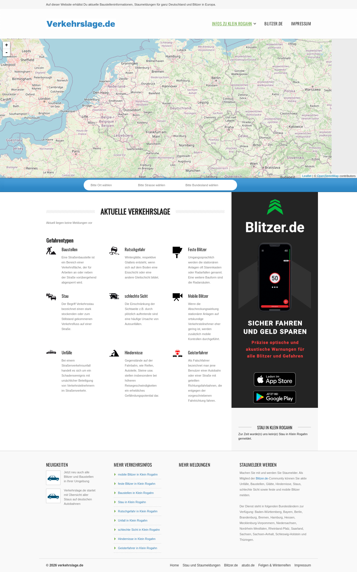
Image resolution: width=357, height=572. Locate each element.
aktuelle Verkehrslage (135, 211)
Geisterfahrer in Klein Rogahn (137, 548)
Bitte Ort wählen (101, 185)
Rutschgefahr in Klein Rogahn (138, 511)
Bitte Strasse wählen (151, 185)
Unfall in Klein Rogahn (132, 520)
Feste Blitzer (197, 249)
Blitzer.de (273, 23)
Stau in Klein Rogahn (132, 502)
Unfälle (67, 352)
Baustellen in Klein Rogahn (136, 493)
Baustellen (70, 249)
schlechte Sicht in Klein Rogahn (139, 529)
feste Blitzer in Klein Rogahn (136, 483)
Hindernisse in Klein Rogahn (136, 539)
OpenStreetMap (328, 176)
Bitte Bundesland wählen (201, 185)
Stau (65, 296)
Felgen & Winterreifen (274, 565)
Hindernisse (134, 352)
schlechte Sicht (136, 296)
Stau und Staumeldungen (201, 565)
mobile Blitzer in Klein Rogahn (138, 474)
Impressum (301, 23)
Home (174, 565)
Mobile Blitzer (198, 296)
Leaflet (307, 176)
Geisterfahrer (198, 352)
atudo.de (248, 565)
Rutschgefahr (135, 249)
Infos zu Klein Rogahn (232, 23)
